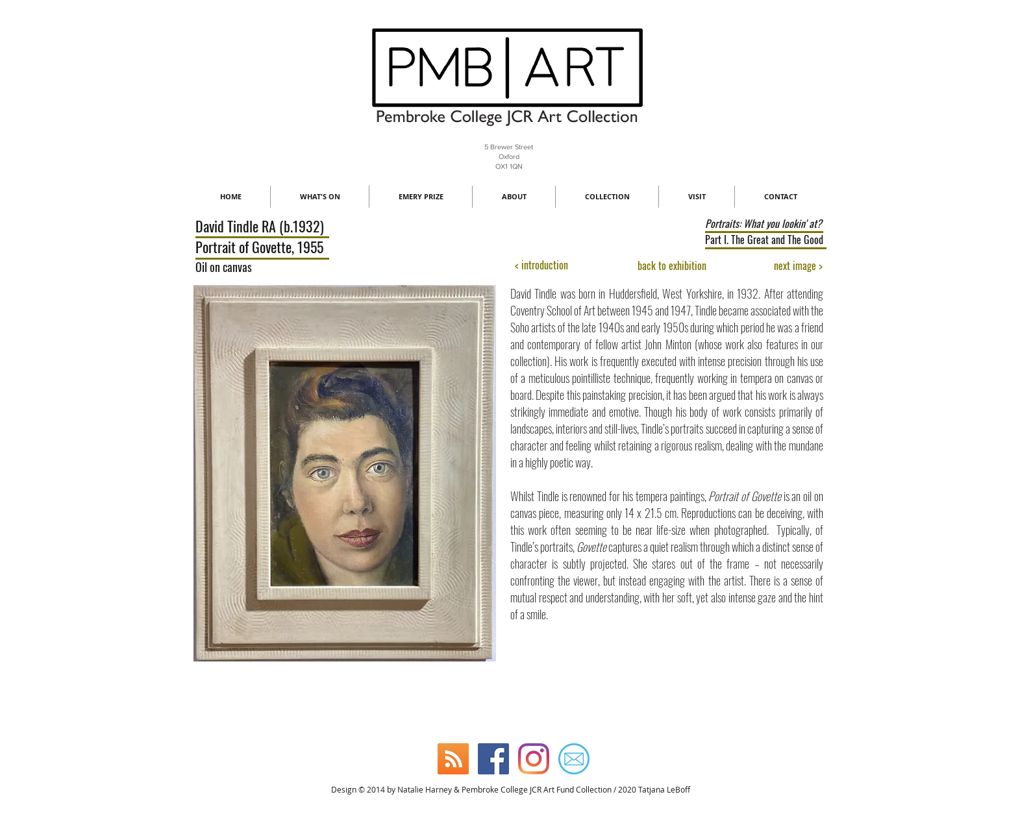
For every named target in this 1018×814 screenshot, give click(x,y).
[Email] (574, 758)
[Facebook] (493, 758)
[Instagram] (533, 758)
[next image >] (798, 266)
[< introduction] (541, 265)
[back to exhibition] (672, 266)
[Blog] (453, 758)
